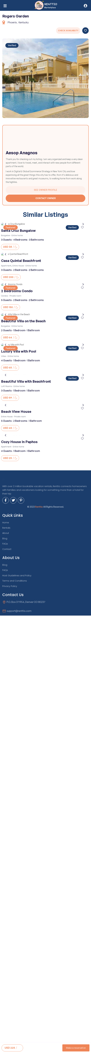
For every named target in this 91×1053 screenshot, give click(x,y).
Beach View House (16, 511)
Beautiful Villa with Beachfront (26, 431)
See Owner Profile (45, 190)
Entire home (17, 235)
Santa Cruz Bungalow (18, 230)
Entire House (18, 265)
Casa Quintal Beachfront (21, 261)
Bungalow (5, 235)
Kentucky (24, 22)
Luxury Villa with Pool (18, 351)
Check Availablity (68, 30)
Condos (4, 295)
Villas (3, 356)
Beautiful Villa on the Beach (23, 321)
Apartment (6, 265)
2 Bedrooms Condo (17, 291)
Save (85, 30)
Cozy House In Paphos (19, 591)
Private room (15, 295)
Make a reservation (76, 1047)
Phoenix (12, 22)
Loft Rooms (6, 436)
